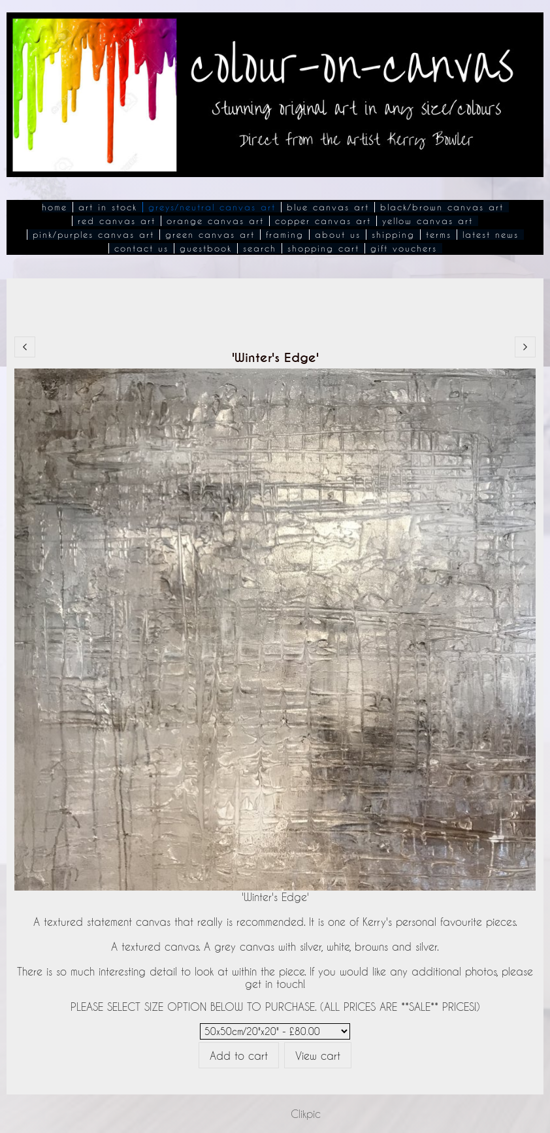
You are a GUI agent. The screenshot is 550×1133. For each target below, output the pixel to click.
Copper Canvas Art (323, 221)
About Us (338, 234)
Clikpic (306, 1114)
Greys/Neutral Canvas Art (212, 207)
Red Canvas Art (116, 221)
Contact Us (141, 248)
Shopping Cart (323, 248)
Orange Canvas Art (215, 221)
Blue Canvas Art (328, 207)
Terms (438, 234)
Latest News (490, 234)
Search (259, 248)
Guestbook (206, 248)
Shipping (393, 234)
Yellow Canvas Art (427, 221)
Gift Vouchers (403, 248)
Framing (285, 234)
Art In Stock (107, 207)
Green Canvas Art (210, 234)
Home (54, 207)
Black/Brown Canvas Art (442, 207)
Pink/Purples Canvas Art (93, 234)
